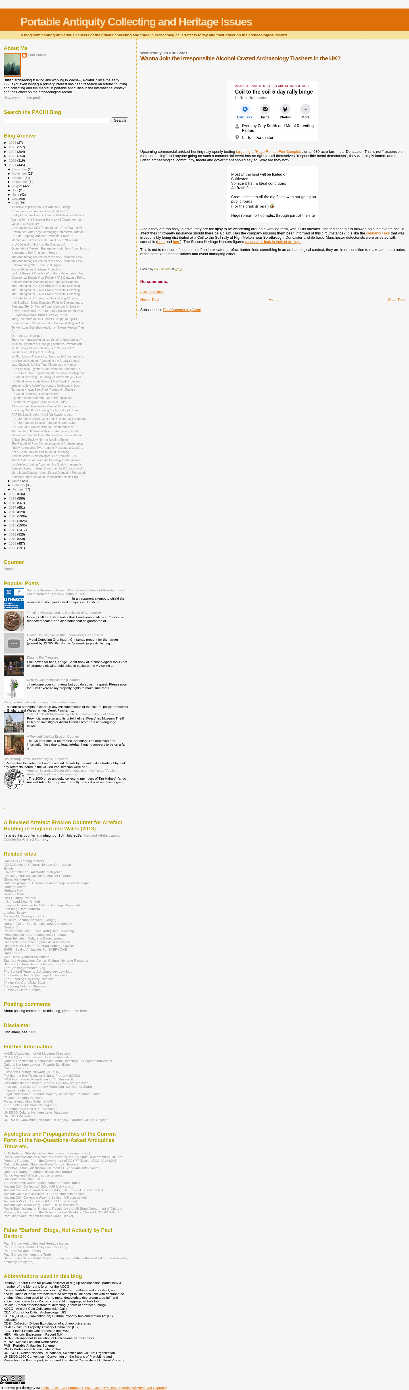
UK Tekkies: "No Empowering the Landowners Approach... (50, 373)
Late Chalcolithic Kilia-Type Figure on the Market (43, 364)
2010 (13, 539)
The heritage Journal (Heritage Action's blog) (37, 975)
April (16, 202)
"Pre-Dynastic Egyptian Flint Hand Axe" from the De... (47, 369)
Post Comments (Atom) (182, 310)
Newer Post (149, 299)
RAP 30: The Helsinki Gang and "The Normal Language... (49, 418)
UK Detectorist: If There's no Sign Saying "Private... (45, 298)
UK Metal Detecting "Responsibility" (35, 393)
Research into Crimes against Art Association (37, 942)
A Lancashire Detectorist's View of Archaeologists (44, 406)
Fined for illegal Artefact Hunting (32, 352)
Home (274, 299)
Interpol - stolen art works (22, 1090)
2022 (13, 160)
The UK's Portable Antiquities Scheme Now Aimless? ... (48, 339)
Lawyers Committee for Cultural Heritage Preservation (44, 905)
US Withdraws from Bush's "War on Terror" (39, 315)
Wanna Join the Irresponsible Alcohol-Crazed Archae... (47, 219)
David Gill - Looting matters (24, 861)
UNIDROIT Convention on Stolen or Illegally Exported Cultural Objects (55, 1120)
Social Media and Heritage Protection (36, 269)
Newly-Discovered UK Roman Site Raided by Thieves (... (49, 310)
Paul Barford (37, 55)
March (17, 481)
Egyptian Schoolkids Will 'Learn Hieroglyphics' (42, 397)
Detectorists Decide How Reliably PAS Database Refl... (48, 277)
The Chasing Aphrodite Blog (24, 968)
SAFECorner (13, 953)
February (19, 485)
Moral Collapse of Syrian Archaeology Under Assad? (46, 460)
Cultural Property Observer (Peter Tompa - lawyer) (41, 1164)
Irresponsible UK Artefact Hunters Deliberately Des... (46, 385)
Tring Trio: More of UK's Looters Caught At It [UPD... (46, 319)
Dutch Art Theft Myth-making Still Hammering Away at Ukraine (72, 714)
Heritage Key (13, 890)
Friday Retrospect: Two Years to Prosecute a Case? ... (47, 447)
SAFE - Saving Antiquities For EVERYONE (35, 949)
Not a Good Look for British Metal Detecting (40, 452)
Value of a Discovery (25, 223)
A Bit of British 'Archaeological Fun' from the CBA (44, 456)
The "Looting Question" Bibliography (30, 1105)
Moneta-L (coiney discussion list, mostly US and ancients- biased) (52, 1168)
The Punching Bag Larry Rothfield (29, 979)
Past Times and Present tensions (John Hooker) (39, 1216)
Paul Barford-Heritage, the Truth (27, 1254)
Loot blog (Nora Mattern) (22, 909)
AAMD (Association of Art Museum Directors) (37, 1053)
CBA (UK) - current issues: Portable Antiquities (38, 1057)
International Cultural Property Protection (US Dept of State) (48, 1086)
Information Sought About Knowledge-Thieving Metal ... (48, 435)
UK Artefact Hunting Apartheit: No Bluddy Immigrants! (46, 464)
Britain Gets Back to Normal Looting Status (39, 439)
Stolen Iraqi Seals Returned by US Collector (36, 759)
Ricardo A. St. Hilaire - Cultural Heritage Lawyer (39, 945)
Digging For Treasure (42, 657)
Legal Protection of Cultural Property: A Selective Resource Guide (52, 1094)
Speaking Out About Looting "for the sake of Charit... (46, 410)
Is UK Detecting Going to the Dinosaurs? (38, 244)
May (15, 198)
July (15, 190)
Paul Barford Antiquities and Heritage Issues (36, 1243)
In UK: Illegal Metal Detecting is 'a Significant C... (43, 348)
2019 (13, 498)
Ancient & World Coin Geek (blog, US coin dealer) (40, 1201)
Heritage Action (15, 886)
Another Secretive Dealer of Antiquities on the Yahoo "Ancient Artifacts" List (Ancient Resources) (72, 772)
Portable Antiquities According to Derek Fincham (39, 702)
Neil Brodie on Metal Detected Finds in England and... (47, 302)
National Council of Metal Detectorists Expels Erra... (45, 477)
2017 (13, 507)
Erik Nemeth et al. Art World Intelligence (33, 872)
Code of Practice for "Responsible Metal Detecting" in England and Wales (58, 1061)
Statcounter (13, 569)
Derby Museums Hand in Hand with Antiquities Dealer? (48, 215)
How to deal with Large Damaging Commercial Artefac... (48, 232)
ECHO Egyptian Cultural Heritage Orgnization (37, 864)
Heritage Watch (15, 894)
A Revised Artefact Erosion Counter (53, 736)
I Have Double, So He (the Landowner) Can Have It (65, 635)
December (20, 169)
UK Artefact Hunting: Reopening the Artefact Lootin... (46, 360)
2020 (13, 494)
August (17, 186)
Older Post (396, 299)
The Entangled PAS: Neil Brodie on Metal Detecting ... (47, 285)
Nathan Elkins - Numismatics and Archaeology (38, 923)
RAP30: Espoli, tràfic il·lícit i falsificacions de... (41, 414)
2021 (13, 165)
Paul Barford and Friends (22, 1251)
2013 (13, 525)
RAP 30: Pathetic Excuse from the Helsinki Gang (43, 422)
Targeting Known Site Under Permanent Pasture (43, 389)
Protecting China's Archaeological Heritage (35, 934)
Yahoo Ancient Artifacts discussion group (34, 1175)
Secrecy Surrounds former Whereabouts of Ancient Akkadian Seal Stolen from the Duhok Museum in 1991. (75, 592)
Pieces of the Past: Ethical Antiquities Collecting (39, 931)
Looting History (15, 912)
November (20, 173)
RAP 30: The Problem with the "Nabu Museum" (42, 427)
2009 (13, 543)
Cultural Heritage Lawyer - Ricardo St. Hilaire (37, 1064)
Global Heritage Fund (19, 879)
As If (14, 331)
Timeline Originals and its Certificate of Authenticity (64, 612)
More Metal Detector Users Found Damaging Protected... (49, 472)
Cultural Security (16, 1068)
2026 (13, 142)
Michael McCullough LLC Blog (26, 916)
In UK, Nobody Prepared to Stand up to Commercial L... (48, 356)
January (18, 489)
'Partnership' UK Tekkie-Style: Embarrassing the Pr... (46, 431)
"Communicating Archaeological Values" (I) (39, 211)
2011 (13, 534)
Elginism (10, 868)
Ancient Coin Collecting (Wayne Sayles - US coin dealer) (45, 1197)
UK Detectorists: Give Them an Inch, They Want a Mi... (47, 227)
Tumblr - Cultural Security (22, 990)
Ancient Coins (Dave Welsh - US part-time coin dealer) (44, 1194)
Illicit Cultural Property (20, 898)
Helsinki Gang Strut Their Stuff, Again (36, 265)
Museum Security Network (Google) (30, 920)
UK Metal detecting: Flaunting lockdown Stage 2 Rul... (47, 377)
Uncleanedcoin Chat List (22, 1179)
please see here (74, 1011)
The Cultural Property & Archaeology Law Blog (38, 971)
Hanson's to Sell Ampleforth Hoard (34, 252)
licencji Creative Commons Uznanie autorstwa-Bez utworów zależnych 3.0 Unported (104, 1387)
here (161, 242)
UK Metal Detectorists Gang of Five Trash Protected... (47, 381)
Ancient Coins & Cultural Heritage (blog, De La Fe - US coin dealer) (53, 1190)
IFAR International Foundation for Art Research (38, 1079)
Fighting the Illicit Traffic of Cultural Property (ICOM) (42, 1075)
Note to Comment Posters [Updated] (54, 680)
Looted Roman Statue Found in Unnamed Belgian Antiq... (49, 323)
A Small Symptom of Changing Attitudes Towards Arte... (48, 344)
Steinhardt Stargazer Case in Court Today (39, 402)
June (16, 194)
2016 (13, 512)
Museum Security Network (23, 1097)
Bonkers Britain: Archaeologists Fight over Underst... (46, 281)
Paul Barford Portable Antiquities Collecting (35, 1247)
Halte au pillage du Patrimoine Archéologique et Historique (47, 883)
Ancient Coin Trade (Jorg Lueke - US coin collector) (42, 1205)
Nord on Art (12, 927)
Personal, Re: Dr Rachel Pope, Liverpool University (45, 306)
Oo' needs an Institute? (26, 335)
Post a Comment (152, 291)
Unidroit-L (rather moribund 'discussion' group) (38, 1171)
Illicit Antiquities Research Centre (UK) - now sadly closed (46, 1083)
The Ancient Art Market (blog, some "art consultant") (42, 1182)
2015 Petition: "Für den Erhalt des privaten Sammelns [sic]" (47, 1153)
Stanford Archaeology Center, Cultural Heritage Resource (46, 960)
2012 (13, 530)
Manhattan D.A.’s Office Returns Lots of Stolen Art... (46, 240)
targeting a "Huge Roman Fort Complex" (269, 151)
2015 (13, 516)
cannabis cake (378, 233)
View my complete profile (23, 98)
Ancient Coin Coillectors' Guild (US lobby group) (39, 1186)
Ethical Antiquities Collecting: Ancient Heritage (38, 875)
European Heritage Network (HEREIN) (32, 1072)
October (18, 177)
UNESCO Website (17, 1116)
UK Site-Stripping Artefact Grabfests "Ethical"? (42, 236)
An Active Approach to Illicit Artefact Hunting (40, 207)
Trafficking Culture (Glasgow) (25, 986)
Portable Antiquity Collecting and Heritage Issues (136, 22)
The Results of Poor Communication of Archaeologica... (48, 443)
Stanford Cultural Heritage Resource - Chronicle (39, 964)
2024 (13, 151)
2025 (13, 147)
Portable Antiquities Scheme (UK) (28, 1101)
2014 (13, 520)
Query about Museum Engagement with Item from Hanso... (50, 248)
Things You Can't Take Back (24, 982)
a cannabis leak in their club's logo (273, 242)
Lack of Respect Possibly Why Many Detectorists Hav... (48, 273)
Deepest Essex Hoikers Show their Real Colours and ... (48, 468)
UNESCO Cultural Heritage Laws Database (36, 1112)
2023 (13, 156)
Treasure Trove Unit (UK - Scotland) (30, 1108)
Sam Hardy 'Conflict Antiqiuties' (27, 957)
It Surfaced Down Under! (22, 901)
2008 (13, 548)
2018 (13, 503)
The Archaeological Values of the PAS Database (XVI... (48, 257)
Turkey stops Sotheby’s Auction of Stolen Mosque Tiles (47, 327)
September (20, 181)
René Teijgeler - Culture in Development (33, 938)
